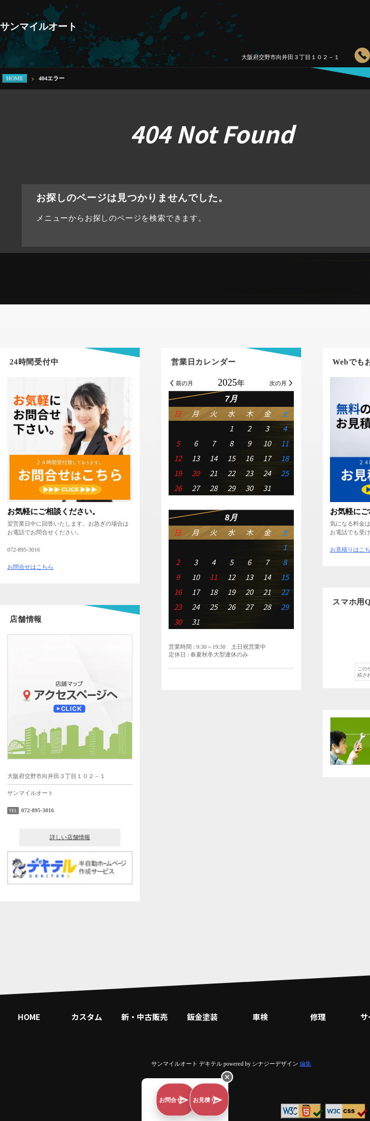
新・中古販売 (212, 21)
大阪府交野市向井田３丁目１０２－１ (290, 57)
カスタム (173, 21)
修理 (327, 21)
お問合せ (133, 1103)
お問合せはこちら (30, 567)
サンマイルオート (38, 26)
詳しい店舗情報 (70, 837)
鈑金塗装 (250, 21)
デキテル (210, 1063)
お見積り (239, 1103)
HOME (14, 78)
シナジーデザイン (275, 1063)
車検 (289, 21)
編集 (305, 1063)
